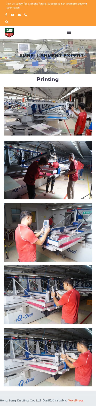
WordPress (75, 400)
